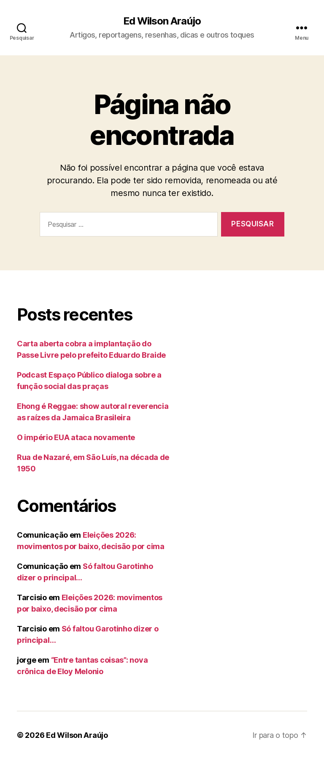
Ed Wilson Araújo (161, 21)
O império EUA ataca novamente (76, 437)
